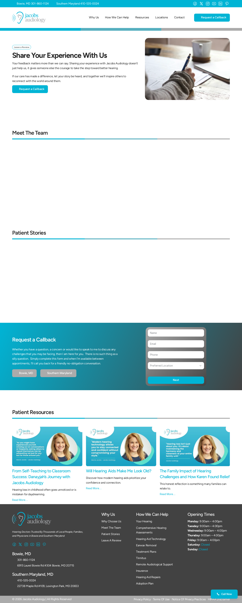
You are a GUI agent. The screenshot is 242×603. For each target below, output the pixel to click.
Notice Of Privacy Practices (189, 599)
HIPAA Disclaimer (219, 599)
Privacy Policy (142, 599)
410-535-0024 (89, 3)
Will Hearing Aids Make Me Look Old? (119, 470)
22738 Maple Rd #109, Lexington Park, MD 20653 (48, 586)
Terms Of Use (161, 599)
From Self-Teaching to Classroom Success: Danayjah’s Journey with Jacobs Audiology (41, 476)
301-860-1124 (40, 3)
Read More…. (20, 499)
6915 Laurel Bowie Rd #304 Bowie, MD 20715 (45, 565)
